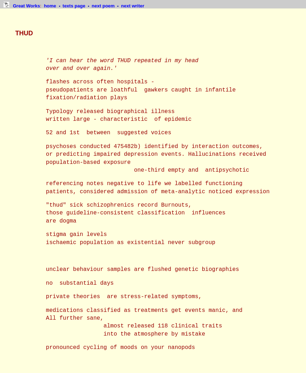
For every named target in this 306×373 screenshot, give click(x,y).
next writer (132, 5)
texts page (74, 5)
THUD (24, 33)
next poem (104, 5)
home (50, 5)
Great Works (26, 5)
